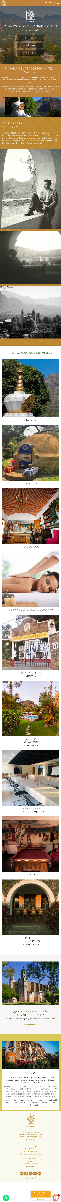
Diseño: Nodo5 (30, 1178)
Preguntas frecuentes (30, 1163)
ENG (51, 3)
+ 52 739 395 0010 (30, 1139)
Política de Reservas (30, 1151)
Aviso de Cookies (30, 1149)
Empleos (30, 1161)
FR (55, 3)
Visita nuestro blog (30, 1024)
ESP (45, 3)
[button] (26, 114)
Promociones (30, 53)
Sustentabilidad (30, 1166)
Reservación (30, 37)
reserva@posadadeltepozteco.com (30, 1137)
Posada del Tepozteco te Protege (30, 1154)
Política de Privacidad (30, 1146)
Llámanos (30, 45)
